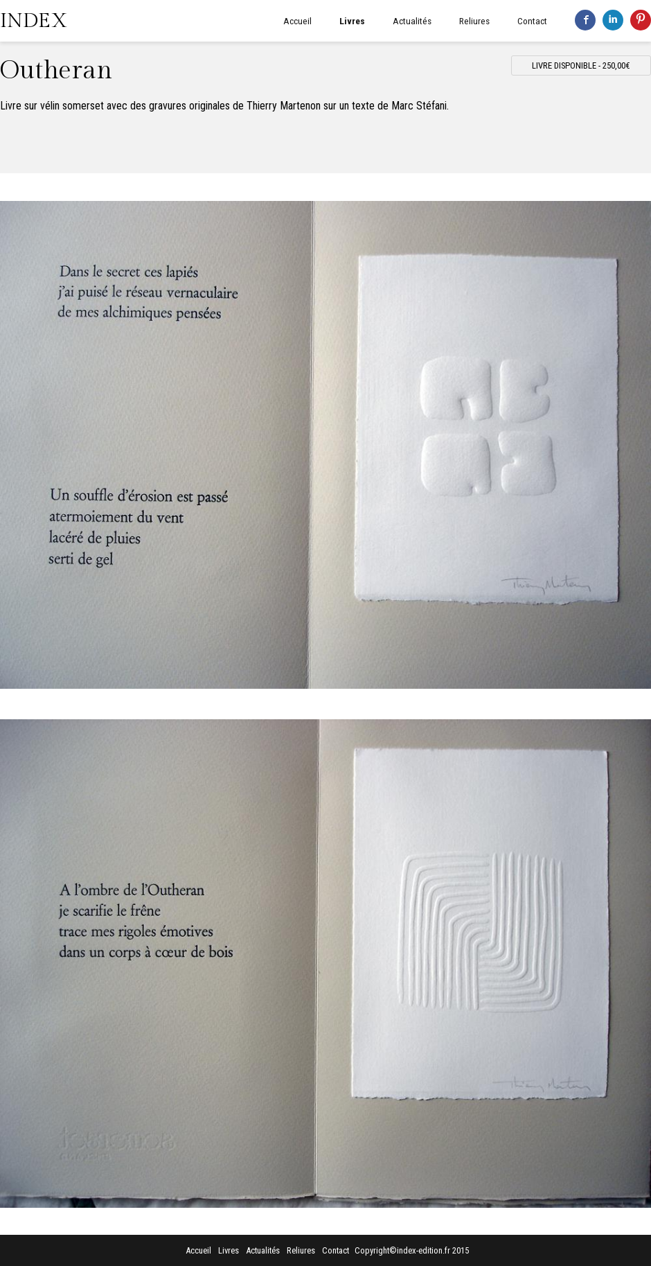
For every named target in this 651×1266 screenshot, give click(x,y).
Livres (352, 20)
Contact (532, 20)
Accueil (297, 20)
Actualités (412, 20)
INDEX (33, 21)
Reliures (474, 20)
